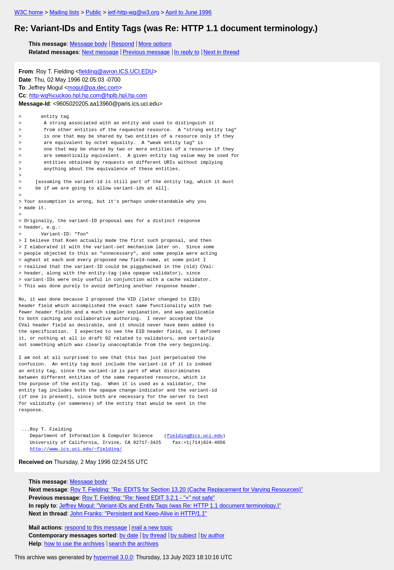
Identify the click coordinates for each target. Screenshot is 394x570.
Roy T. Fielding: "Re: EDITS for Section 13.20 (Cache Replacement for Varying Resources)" (187, 490)
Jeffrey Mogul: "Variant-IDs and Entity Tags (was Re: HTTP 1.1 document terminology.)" (170, 506)
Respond (122, 44)
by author (213, 535)
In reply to (186, 52)
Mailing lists (64, 12)
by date (128, 535)
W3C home (28, 12)
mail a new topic (152, 528)
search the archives (134, 544)
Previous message (146, 52)
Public (93, 12)
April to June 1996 (188, 12)
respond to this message (95, 528)
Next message (100, 52)
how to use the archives (74, 544)
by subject (183, 535)
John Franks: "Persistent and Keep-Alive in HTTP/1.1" (138, 514)
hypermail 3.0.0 (113, 557)
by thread (155, 535)
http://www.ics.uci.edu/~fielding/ (76, 449)
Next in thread (221, 52)
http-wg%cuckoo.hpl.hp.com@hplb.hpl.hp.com (88, 95)
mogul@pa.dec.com (93, 88)
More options (155, 44)
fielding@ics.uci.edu (194, 436)
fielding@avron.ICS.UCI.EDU (116, 71)
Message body (88, 44)
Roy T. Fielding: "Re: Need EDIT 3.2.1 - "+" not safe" (148, 498)
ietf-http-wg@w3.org (133, 12)
